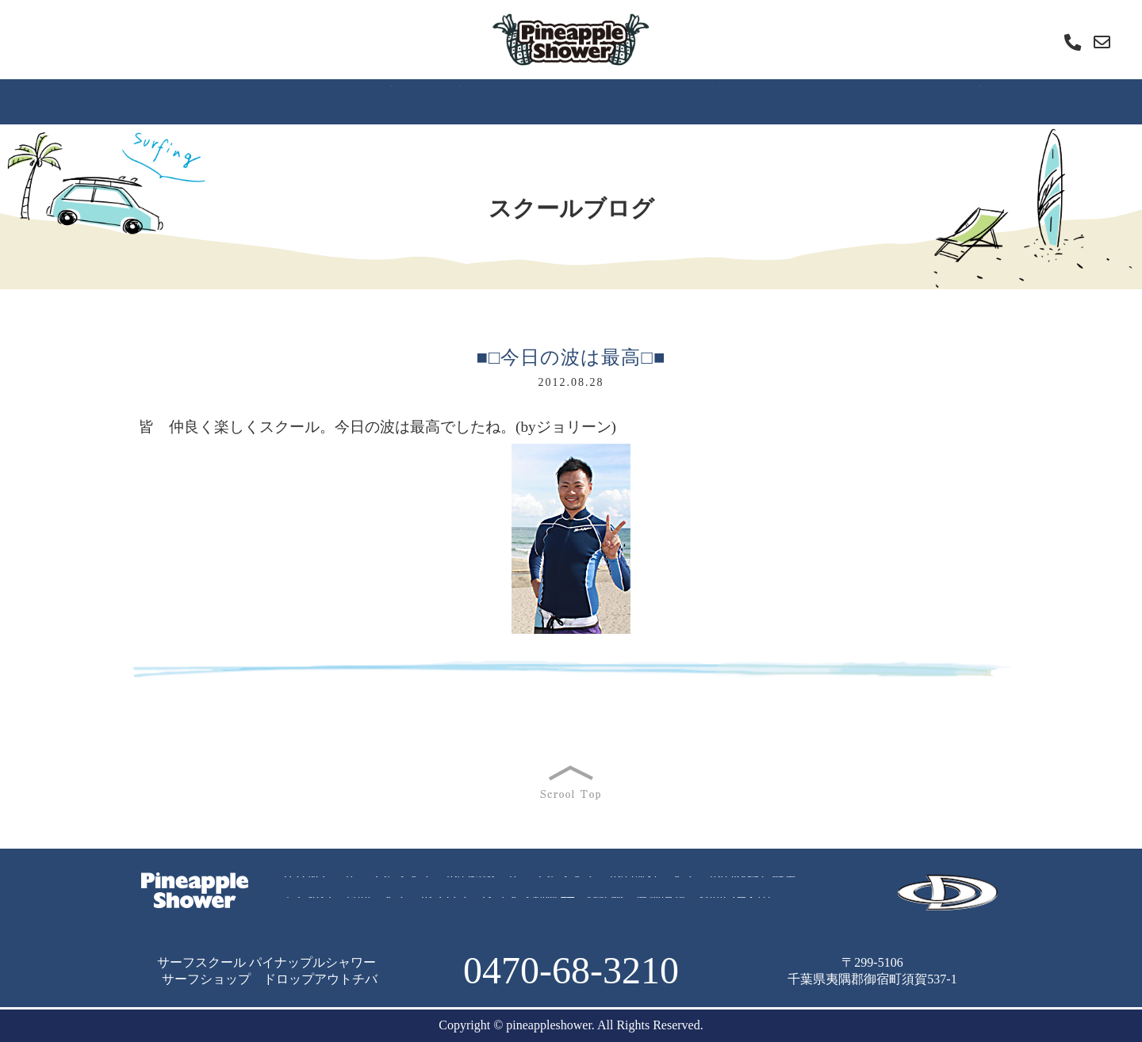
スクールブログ (701, 101)
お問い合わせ (735, 904)
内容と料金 (473, 101)
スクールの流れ (365, 101)
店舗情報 (998, 101)
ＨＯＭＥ (143, 101)
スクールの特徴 (245, 101)
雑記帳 (922, 101)
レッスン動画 (825, 101)
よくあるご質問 (581, 101)
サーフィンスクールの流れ (583, 884)
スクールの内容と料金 (733, 884)
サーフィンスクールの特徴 (419, 884)
